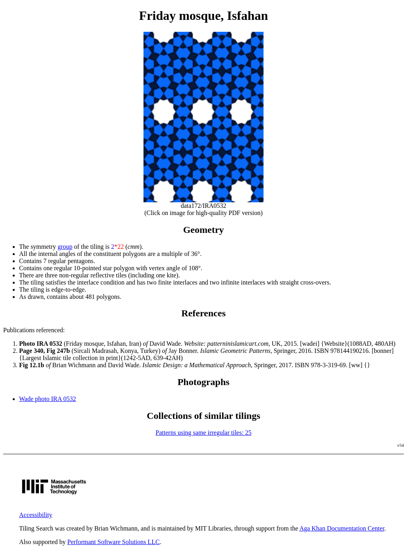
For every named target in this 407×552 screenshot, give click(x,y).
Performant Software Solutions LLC (113, 541)
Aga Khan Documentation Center (341, 528)
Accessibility (35, 514)
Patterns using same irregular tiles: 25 (203, 432)
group (65, 246)
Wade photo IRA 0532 (47, 398)
